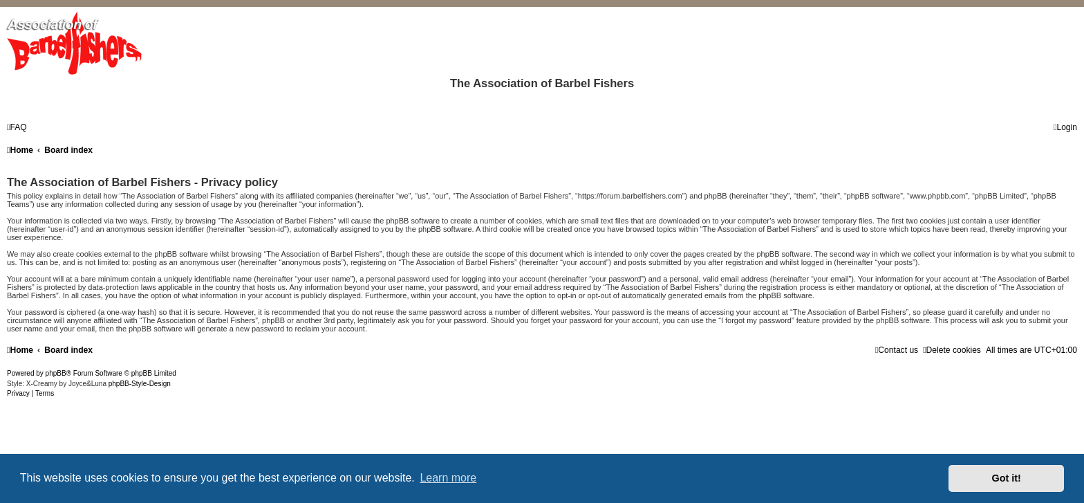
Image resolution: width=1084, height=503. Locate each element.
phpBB (56, 373)
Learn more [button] (448, 478)
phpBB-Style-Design (140, 383)
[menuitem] (17, 127)
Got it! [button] (1006, 478)
